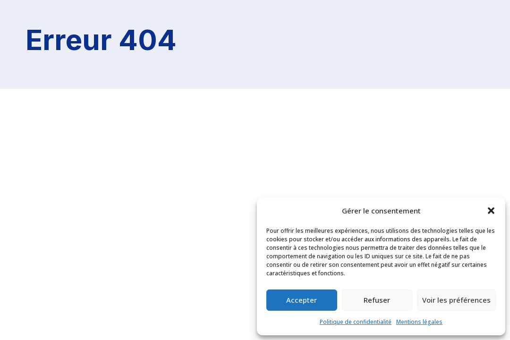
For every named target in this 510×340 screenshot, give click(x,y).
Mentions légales (419, 322)
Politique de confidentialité (355, 322)
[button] (491, 210)
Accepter (301, 300)
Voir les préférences (456, 300)
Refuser (377, 300)
